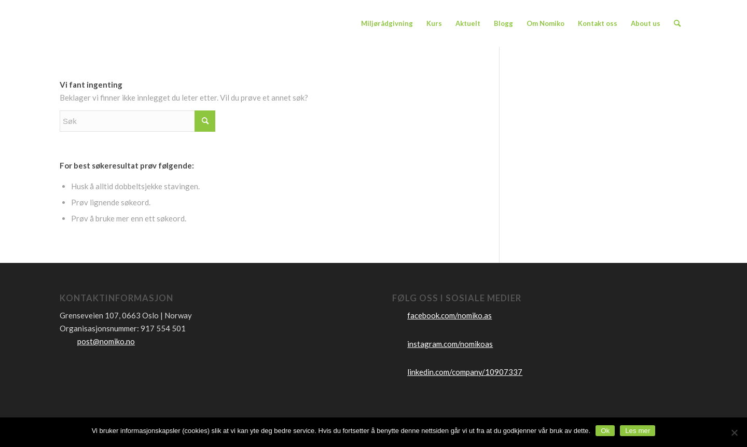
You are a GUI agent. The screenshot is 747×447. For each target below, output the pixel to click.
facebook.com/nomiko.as (449, 315)
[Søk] (677, 23)
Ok (605, 431)
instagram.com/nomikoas (450, 343)
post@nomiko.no (106, 341)
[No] (734, 432)
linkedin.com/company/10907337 (464, 371)
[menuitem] (387, 23)
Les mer (637, 431)
